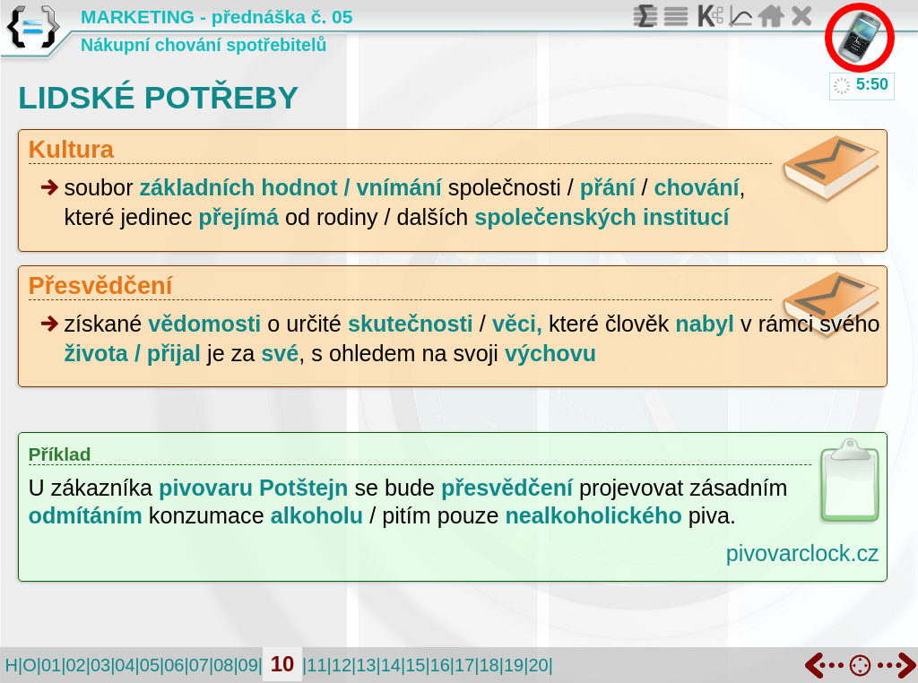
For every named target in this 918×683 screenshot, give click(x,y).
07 (199, 665)
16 (440, 665)
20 (538, 665)
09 (248, 665)
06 (174, 665)
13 (366, 665)
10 (283, 664)
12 (341, 665)
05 (150, 665)
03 (100, 665)
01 (51, 665)
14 (391, 665)
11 (316, 665)
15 (415, 665)
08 (223, 665)
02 (75, 665)
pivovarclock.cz (802, 553)
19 (514, 665)
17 (464, 665)
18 (488, 665)
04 (124, 665)
